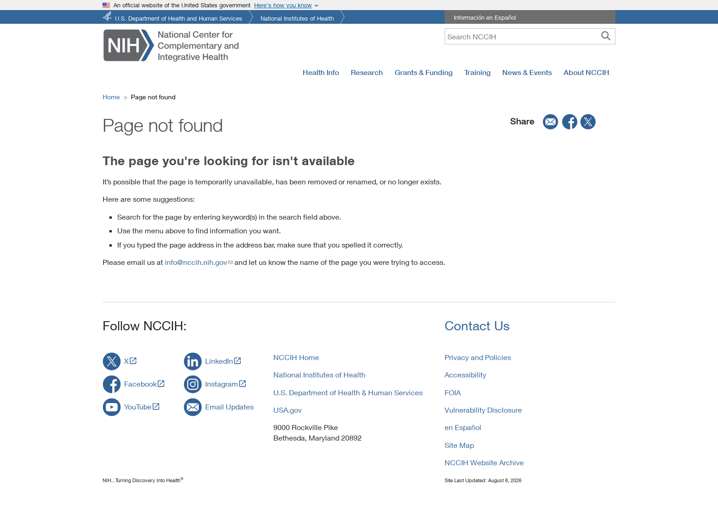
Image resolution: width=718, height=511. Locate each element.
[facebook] (570, 121)
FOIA (453, 392)
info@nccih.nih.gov (196, 262)
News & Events (527, 72)
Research (367, 72)
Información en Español (485, 17)
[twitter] (588, 121)
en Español (463, 427)
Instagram (221, 383)
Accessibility (465, 374)
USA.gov (287, 409)
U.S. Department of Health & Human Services (348, 392)
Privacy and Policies (478, 357)
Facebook (140, 383)
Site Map (459, 445)
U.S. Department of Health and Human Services (178, 18)
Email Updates (229, 406)
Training (477, 72)
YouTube (138, 406)
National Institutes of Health (297, 18)
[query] (530, 36)
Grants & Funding (423, 72)
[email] (547, 121)
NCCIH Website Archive (484, 462)
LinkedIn (219, 360)
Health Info (321, 72)
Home (111, 97)
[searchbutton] (605, 36)
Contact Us (477, 325)
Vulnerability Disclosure (483, 409)
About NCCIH (586, 72)
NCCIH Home (296, 357)
